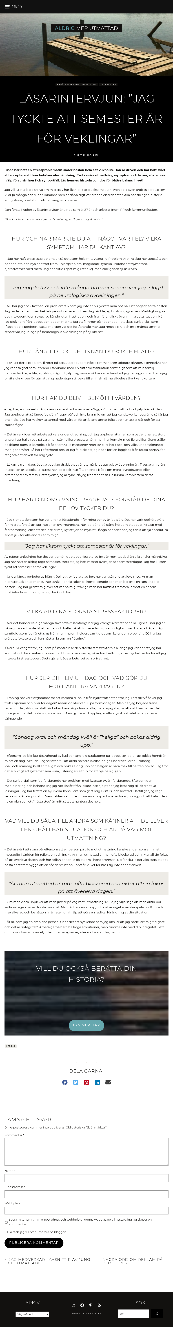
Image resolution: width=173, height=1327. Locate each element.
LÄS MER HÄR (86, 1025)
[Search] (157, 1313)
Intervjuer (108, 84)
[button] (64, 1082)
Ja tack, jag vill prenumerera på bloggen (35, 1232)
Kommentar (14, 1135)
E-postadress (15, 1187)
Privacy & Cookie (85, 1313)
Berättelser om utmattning (76, 84)
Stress (10, 1046)
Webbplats (12, 1203)
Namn (10, 1170)
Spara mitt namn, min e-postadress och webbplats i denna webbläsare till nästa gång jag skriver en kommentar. (80, 1222)
